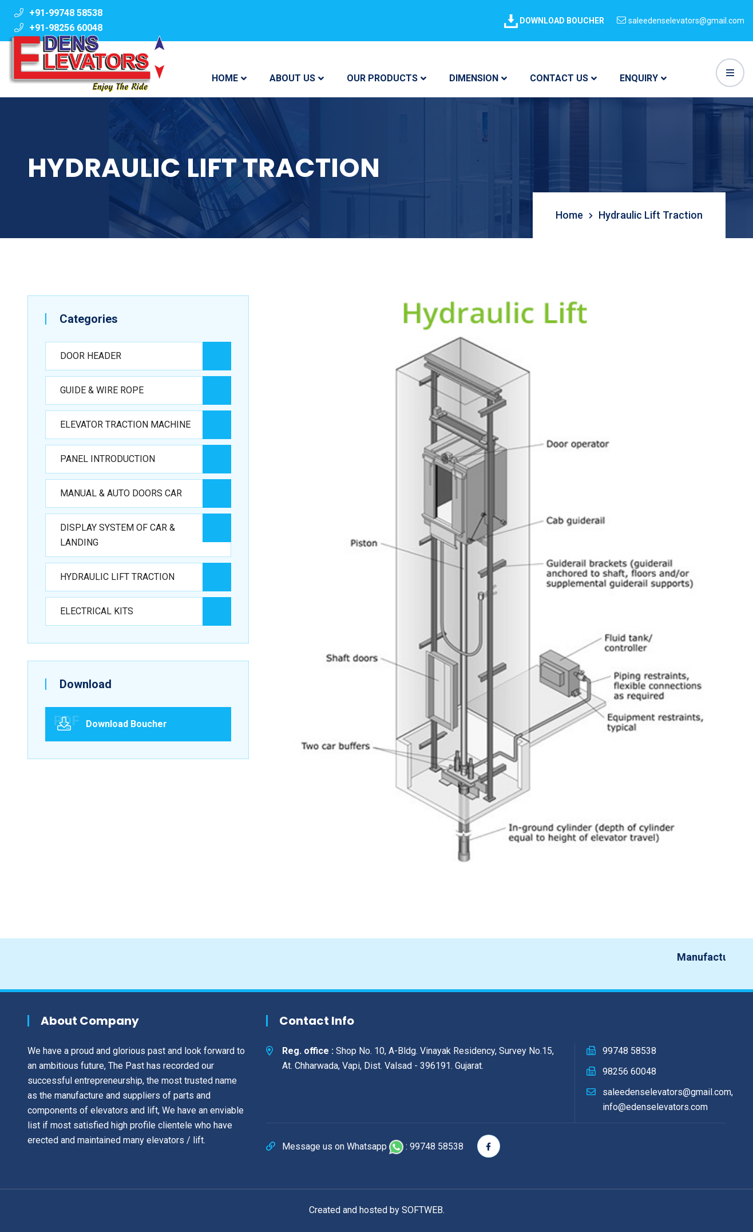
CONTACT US (559, 78)
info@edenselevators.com (655, 1106)
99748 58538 (629, 1050)
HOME (225, 78)
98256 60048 (629, 1071)
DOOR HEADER (90, 355)
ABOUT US (292, 78)
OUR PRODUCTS (382, 78)
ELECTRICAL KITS (96, 611)
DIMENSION (473, 78)
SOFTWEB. (423, 1210)
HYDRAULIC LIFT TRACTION (117, 576)
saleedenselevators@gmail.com (686, 20)
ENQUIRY (639, 78)
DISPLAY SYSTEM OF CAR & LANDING (117, 535)
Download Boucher (126, 723)
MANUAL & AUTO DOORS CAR (121, 493)
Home (570, 215)
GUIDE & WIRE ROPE (102, 390)
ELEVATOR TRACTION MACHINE (125, 424)
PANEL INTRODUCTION (107, 458)
